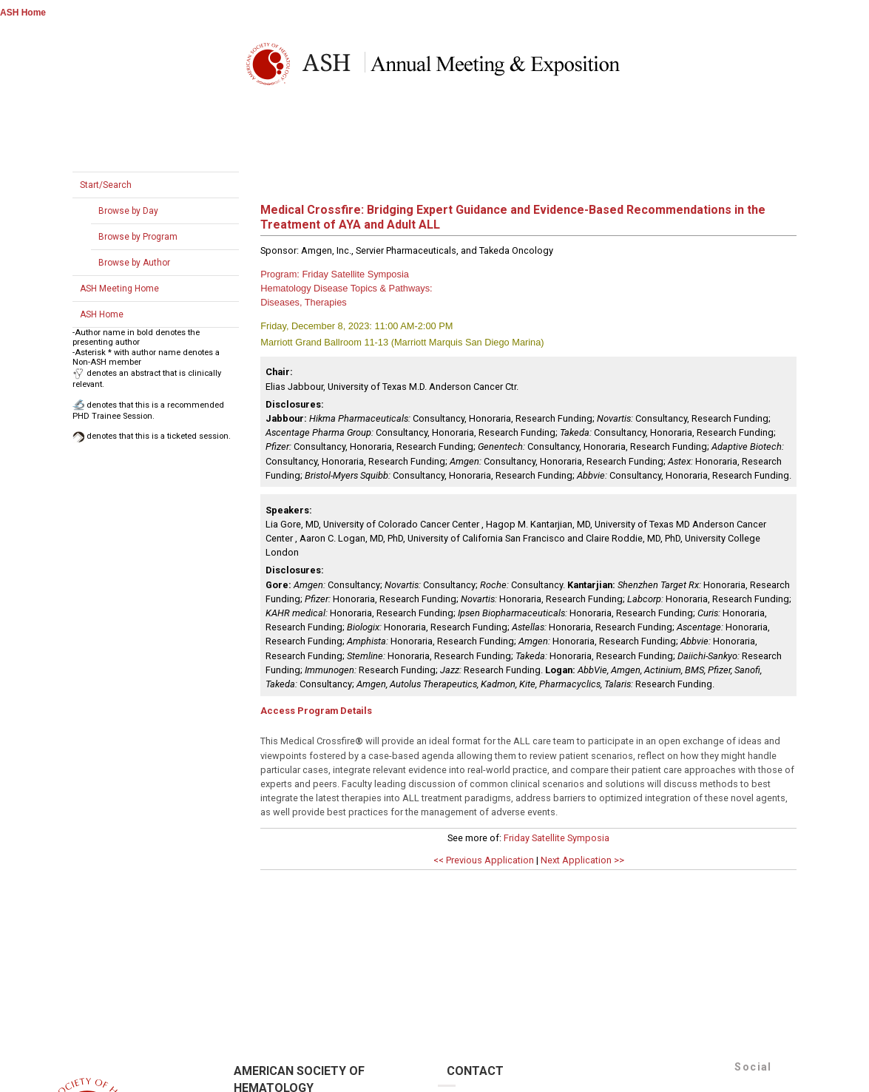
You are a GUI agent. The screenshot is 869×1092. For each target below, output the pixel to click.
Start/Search (106, 185)
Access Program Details (316, 710)
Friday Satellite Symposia (556, 837)
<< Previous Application (483, 860)
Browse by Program (137, 237)
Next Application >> (582, 860)
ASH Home (23, 12)
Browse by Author (134, 262)
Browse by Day (128, 211)
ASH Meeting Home (119, 288)
